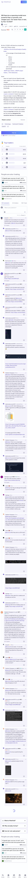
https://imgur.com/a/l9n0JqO (11, 278)
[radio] (15, 29)
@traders (11, 320)
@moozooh (19, 298)
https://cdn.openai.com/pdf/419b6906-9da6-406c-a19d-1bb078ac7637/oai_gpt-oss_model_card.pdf (15, 426)
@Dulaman (7, 374)
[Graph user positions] (12, 29)
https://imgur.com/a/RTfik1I (16, 606)
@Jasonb (7, 497)
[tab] (5, 203)
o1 (8, 126)
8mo (11, 218)
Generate (23, 119)
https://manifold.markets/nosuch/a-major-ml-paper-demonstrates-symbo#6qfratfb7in (15, 365)
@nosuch (7, 230)
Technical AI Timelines (17, 124)
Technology (8, 124)
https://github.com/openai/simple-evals (15, 434)
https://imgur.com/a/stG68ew (15, 301)
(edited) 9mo (19, 343)
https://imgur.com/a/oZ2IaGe (18, 312)
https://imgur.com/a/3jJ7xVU (17, 289)
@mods (13, 223)
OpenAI (4, 126)
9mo (7, 275)
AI (2, 124)
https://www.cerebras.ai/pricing (12, 480)
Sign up (24, 2)
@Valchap (7, 487)
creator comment (8, 94)
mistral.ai (21, 500)
